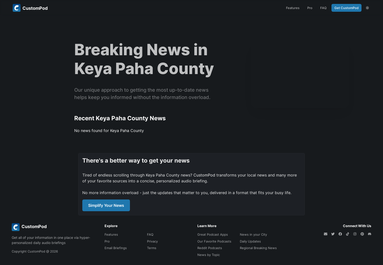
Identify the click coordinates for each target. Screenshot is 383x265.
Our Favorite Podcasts (214, 241)
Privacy (152, 241)
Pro (309, 8)
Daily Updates (250, 241)
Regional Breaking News (258, 248)
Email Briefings (116, 248)
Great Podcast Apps (212, 234)
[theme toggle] (367, 8)
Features (292, 8)
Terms (151, 248)
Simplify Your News (106, 205)
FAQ (323, 8)
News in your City (253, 234)
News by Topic (208, 255)
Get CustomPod (346, 8)
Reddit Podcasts (209, 248)
